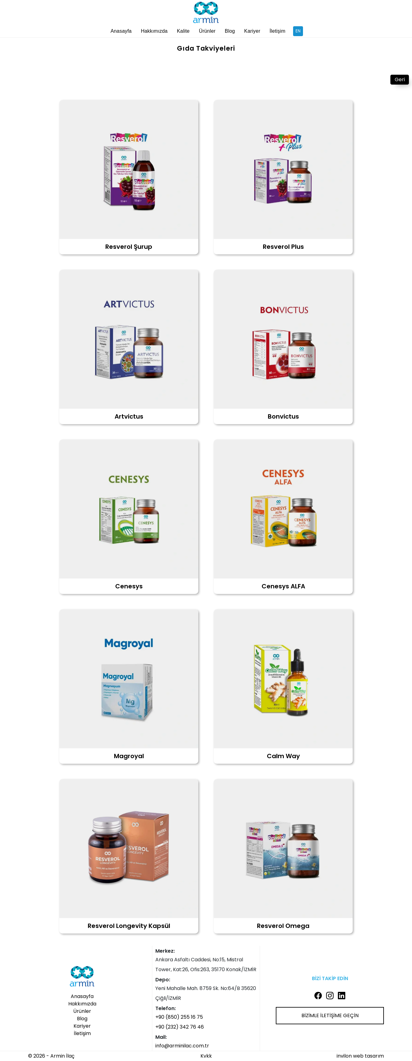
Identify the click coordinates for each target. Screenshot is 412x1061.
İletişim (277, 31)
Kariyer (252, 31)
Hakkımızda (154, 31)
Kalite (183, 31)
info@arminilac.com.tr (182, 1045)
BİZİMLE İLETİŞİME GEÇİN (330, 1015)
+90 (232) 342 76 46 (179, 1026)
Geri (400, 79)
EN (298, 31)
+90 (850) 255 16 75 (179, 1017)
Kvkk (206, 1055)
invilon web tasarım (360, 1055)
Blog (230, 31)
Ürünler (207, 31)
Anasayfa (121, 31)
